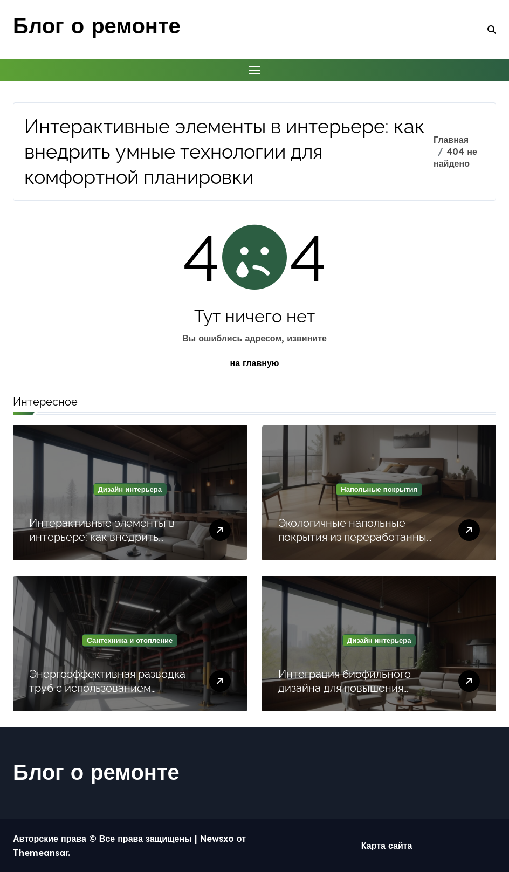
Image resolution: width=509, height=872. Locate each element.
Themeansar (40, 852)
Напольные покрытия (379, 489)
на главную (254, 363)
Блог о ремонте (97, 25)
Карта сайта (386, 845)
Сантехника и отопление (130, 640)
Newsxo (217, 838)
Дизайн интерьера (130, 489)
